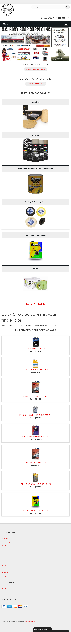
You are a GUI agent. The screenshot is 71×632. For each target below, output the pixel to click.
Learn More (35, 303)
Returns (3, 565)
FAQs (3, 569)
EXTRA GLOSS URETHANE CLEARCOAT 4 (35, 415)
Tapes (35, 268)
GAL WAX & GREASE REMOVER (35, 510)
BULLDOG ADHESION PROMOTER (35, 436)
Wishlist (3, 545)
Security (3, 576)
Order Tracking (5, 542)
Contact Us (4, 538)
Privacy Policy (5, 572)
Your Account (5, 549)
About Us (4, 589)
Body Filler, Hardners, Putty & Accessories (35, 168)
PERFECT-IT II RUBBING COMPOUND (35, 370)
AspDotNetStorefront (30, 621)
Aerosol (35, 135)
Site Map (3, 592)
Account (66, 2)
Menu (6, 24)
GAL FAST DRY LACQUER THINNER (35, 396)
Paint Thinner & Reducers (35, 235)
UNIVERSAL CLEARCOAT (35, 348)
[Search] (44, 7)
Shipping (4, 562)
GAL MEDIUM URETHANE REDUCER (35, 463)
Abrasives (36, 102)
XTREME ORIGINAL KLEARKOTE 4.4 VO (35, 484)
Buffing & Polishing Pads (35, 202)
